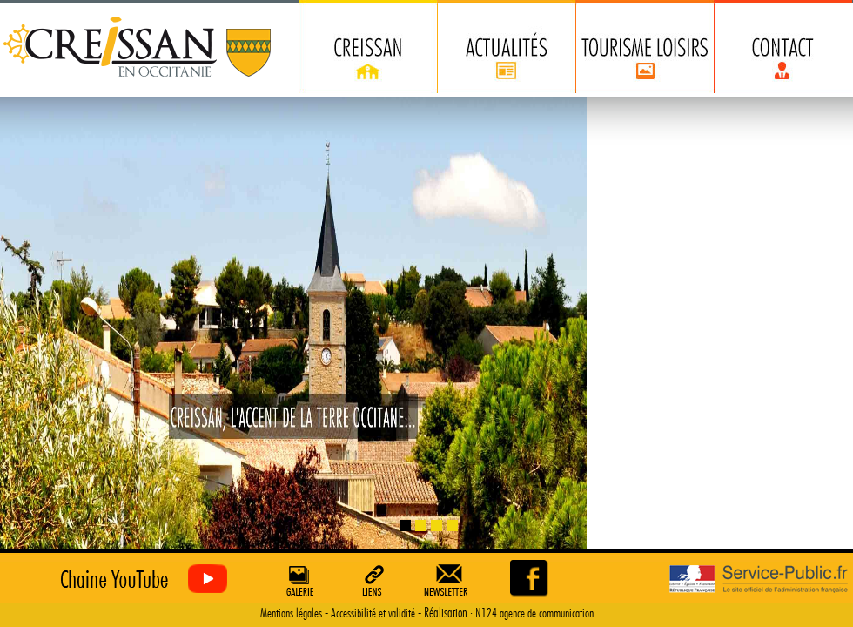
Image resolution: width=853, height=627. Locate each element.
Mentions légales (291, 613)
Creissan (138, 48)
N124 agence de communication (534, 613)
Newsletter (449, 580)
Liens (373, 580)
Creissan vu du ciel (139, 579)
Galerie (297, 580)
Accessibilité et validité (373, 613)
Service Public (758, 579)
